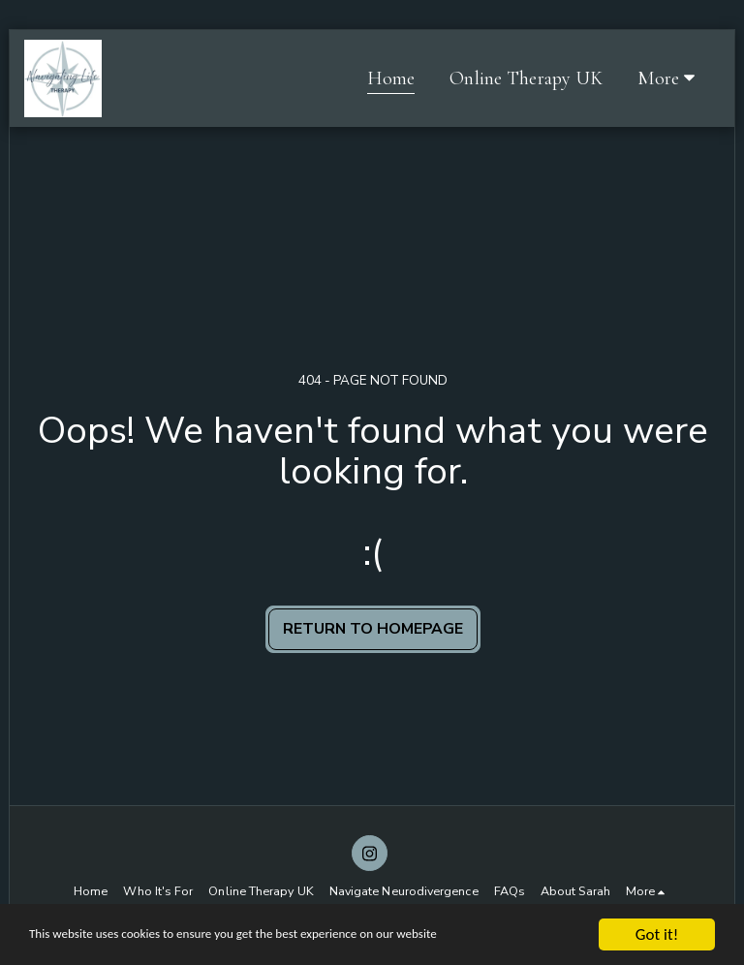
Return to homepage (373, 628)
